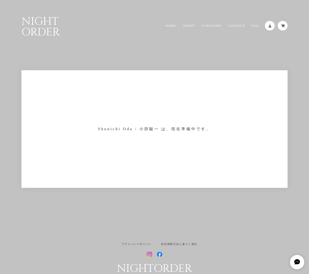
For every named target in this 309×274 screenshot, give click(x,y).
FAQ (255, 25)
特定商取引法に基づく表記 (179, 244)
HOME (171, 25)
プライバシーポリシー (137, 244)
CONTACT (236, 25)
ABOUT (189, 25)
